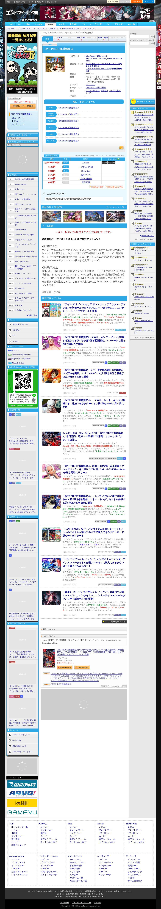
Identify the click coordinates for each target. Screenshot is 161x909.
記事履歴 (136, 2)
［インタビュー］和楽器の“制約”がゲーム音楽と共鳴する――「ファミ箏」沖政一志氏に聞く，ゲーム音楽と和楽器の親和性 (22, 689)
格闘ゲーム (133, 865)
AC (108, 24)
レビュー (10, 28)
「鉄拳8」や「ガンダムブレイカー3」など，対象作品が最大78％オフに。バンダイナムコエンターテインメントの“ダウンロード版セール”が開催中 (94, 595)
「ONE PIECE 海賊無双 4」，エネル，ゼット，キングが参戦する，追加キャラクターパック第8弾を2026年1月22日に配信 (94, 403)
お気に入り (124, 2)
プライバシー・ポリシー (81, 902)
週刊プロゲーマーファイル (25, 194)
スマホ (61, 24)
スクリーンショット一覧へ (116, 207)
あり (65, 167)
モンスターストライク (143, 306)
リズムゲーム (134, 874)
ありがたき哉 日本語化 (24, 293)
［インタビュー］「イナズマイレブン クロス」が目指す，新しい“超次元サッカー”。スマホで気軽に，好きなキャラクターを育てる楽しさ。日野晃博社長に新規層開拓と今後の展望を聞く (143, 117)
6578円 (52, 178)
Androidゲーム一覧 (78, 881)
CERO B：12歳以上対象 (96, 87)
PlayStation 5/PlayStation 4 (21, 359)
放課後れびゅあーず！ (23, 310)
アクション (90, 84)
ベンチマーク (105, 874)
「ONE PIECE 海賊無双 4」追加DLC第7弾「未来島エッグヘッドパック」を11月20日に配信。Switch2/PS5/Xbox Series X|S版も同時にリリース (94, 469)
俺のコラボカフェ (22, 261)
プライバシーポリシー (21, 735)
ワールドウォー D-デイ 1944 (144, 331)
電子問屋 (86, 182)
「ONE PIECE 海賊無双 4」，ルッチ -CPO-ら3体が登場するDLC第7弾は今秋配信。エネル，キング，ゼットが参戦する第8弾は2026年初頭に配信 (94, 499)
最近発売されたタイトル (69, 28)
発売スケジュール (49, 839)
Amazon (85, 163)
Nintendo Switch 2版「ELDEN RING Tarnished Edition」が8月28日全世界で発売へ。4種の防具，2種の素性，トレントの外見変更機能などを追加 (144, 142)
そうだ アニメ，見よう (24, 240)
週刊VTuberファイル (23, 204)
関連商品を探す (97, 187)
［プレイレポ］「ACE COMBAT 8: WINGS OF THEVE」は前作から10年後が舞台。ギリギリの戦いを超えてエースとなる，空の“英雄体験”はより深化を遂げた (144, 130)
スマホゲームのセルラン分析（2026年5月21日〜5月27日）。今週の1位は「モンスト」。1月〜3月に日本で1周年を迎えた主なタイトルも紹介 (143, 204)
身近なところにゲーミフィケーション (25, 299)
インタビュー (39, 28)
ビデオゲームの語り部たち (25, 278)
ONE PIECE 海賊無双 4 (68, 108)
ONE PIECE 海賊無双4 (61, 684)
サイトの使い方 (37, 2)
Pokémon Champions (141, 313)
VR (83, 24)
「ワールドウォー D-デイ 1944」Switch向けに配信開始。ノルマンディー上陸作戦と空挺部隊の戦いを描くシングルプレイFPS (143, 154)
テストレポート (106, 862)
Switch (50, 24)
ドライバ (15, 341)
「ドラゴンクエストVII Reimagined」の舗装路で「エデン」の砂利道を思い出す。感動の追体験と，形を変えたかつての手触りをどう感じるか (22, 441)
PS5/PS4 (38, 24)
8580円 (52, 166)
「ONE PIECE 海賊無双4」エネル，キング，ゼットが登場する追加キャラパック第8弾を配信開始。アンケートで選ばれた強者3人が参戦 (94, 340)
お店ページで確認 (51, 163)
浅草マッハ (86, 175)
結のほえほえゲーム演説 (24, 251)
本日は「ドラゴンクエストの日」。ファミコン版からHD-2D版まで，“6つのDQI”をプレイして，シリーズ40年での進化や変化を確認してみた (22, 509)
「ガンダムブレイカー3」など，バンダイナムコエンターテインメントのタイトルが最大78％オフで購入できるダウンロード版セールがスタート (94, 562)
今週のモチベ (20, 189)
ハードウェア (96, 24)
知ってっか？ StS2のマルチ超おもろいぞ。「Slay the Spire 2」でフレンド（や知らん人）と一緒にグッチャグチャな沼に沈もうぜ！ (22, 582)
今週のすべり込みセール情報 (25, 223)
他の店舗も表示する (115, 187)
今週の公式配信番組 (23, 199)
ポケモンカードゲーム (143, 260)
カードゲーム (134, 868)
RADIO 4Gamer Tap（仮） (25, 235)
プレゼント (16, 330)
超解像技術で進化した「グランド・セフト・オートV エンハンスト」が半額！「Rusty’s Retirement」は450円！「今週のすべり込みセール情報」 (143, 167)
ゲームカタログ (89, 28)
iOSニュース (75, 859)
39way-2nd (86, 171)
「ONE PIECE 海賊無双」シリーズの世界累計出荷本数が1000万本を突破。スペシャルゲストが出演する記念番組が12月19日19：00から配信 (93, 373)
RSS (8, 2)
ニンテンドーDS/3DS (48, 856)
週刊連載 (15, 839)
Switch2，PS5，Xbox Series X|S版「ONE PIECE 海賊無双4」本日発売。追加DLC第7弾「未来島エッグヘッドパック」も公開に (93, 436)
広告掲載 (97, 902)
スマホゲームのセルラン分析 (25, 217)
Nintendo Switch (18, 363)
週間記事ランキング (20, 324)
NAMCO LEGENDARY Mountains (144, 298)
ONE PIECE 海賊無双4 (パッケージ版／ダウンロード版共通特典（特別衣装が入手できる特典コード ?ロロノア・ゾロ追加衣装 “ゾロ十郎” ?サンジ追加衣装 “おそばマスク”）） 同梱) (90, 652)
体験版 (14, 833)
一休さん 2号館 (86, 167)
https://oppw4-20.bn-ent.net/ (96, 56)
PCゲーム (15, 350)
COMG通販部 (86, 178)
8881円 (52, 171)
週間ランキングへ (148, 236)
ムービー (52, 28)
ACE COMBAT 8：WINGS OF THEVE (143, 268)
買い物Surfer (20, 288)
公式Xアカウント (20, 2)
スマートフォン (75, 856)
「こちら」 (94, 894)
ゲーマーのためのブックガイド (25, 245)
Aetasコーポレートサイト (22, 752)
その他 (131, 878)
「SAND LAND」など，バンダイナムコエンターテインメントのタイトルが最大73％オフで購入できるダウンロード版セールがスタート (93, 532)
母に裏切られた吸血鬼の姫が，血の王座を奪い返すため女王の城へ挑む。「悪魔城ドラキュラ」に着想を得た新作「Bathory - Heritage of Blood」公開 (143, 191)
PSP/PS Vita (131, 824)
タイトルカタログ (49, 842)
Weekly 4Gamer (20, 184)
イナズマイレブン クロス (143, 288)
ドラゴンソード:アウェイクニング (143, 251)
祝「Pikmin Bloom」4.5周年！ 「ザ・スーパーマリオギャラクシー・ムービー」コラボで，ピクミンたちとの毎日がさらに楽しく (22, 475)
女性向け (73, 24)
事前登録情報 (76, 865)
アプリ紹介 (75, 871)
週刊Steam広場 (20, 230)
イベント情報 (134, 862)
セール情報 (75, 868)
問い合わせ (51, 2)
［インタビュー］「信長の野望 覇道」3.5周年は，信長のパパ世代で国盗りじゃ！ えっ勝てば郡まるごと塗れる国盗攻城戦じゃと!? (22, 723)
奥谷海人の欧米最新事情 (24, 179)
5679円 (52, 175)
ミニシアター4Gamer (23, 283)
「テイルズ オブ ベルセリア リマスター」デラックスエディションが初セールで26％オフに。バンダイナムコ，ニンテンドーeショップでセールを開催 (94, 307)
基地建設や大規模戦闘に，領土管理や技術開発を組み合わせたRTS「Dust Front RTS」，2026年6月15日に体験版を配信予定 (143, 216)
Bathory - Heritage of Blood (143, 278)
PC (19, 24)
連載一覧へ (32, 315)
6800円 (52, 182)
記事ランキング (18, 845)
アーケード (131, 856)
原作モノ (104, 91)
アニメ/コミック (93, 91)
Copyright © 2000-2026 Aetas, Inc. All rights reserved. (80, 906)
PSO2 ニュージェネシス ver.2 (143, 322)
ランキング (148, 2)
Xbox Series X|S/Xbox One (21, 354)
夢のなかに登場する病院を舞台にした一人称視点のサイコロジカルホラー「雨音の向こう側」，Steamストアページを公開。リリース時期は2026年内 (143, 179)
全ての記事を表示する (115, 621)
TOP (11, 24)
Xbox (28, 24)
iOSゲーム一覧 (76, 878)
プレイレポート (24, 28)
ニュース (16, 118)
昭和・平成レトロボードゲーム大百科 (25, 267)
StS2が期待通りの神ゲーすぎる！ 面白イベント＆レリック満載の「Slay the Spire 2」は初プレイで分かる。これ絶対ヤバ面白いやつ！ (22, 616)
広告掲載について (19, 746)
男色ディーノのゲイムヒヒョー (25, 210)
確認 (65, 162)
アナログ (118, 24)
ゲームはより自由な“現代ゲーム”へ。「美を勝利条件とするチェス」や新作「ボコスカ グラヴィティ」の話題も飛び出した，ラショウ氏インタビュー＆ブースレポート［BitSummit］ (22, 654)
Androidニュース (77, 862)
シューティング (135, 871)
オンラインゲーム (19, 827)
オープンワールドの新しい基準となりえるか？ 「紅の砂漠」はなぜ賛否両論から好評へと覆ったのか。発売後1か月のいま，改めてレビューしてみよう (22, 548)
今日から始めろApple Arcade (26, 256)
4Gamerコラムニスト (23, 273)
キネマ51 (18, 305)
